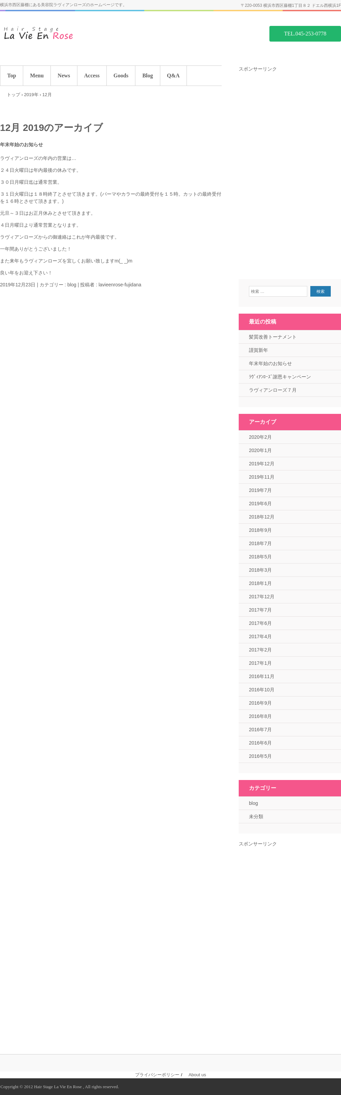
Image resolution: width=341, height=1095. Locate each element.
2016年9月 (260, 703)
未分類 (256, 816)
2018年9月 (260, 530)
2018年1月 (260, 583)
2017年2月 (260, 649)
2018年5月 (260, 556)
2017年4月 (260, 636)
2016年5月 (260, 756)
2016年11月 (262, 676)
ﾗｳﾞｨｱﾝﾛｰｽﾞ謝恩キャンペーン (280, 376)
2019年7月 (260, 490)
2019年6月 (260, 503)
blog (71, 284)
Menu (37, 75)
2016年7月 (260, 729)
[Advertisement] (290, 175)
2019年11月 (262, 477)
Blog (147, 75)
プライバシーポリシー (157, 1074)
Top (11, 75)
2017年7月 (260, 610)
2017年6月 (260, 623)
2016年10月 (262, 689)
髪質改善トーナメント (273, 337)
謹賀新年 (258, 350)
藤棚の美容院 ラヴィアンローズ (51, 33)
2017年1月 (260, 663)
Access (92, 75)
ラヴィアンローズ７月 (273, 390)
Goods (121, 75)
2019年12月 (262, 463)
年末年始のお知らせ (21, 144)
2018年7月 (260, 543)
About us (197, 1074)
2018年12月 (262, 517)
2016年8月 (260, 716)
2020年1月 (260, 450)
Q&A (173, 75)
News (64, 75)
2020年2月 (260, 437)
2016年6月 (260, 743)
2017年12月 (262, 596)
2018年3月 (260, 570)
